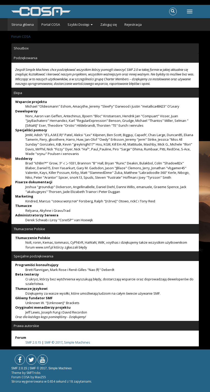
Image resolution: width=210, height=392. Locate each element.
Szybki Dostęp (80, 24)
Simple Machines (77, 342)
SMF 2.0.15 (33, 342)
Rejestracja (133, 24)
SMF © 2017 (53, 342)
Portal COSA (50, 24)
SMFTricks (33, 373)
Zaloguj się (108, 24)
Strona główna (22, 24)
